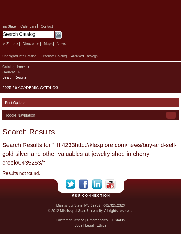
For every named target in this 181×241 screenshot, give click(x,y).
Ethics (101, 225)
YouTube (110, 184)
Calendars (28, 26)
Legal (89, 225)
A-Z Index (10, 44)
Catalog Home (13, 67)
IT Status (118, 220)
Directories (31, 44)
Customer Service (70, 220)
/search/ (8, 72)
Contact (47, 26)
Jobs (78, 225)
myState (9, 26)
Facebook (85, 184)
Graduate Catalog (54, 56)
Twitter (72, 184)
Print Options (15, 103)
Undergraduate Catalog (19, 56)
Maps (48, 44)
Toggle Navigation (20, 115)
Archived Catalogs (84, 56)
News (61, 44)
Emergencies (97, 220)
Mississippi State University (44, 11)
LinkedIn (98, 184)
